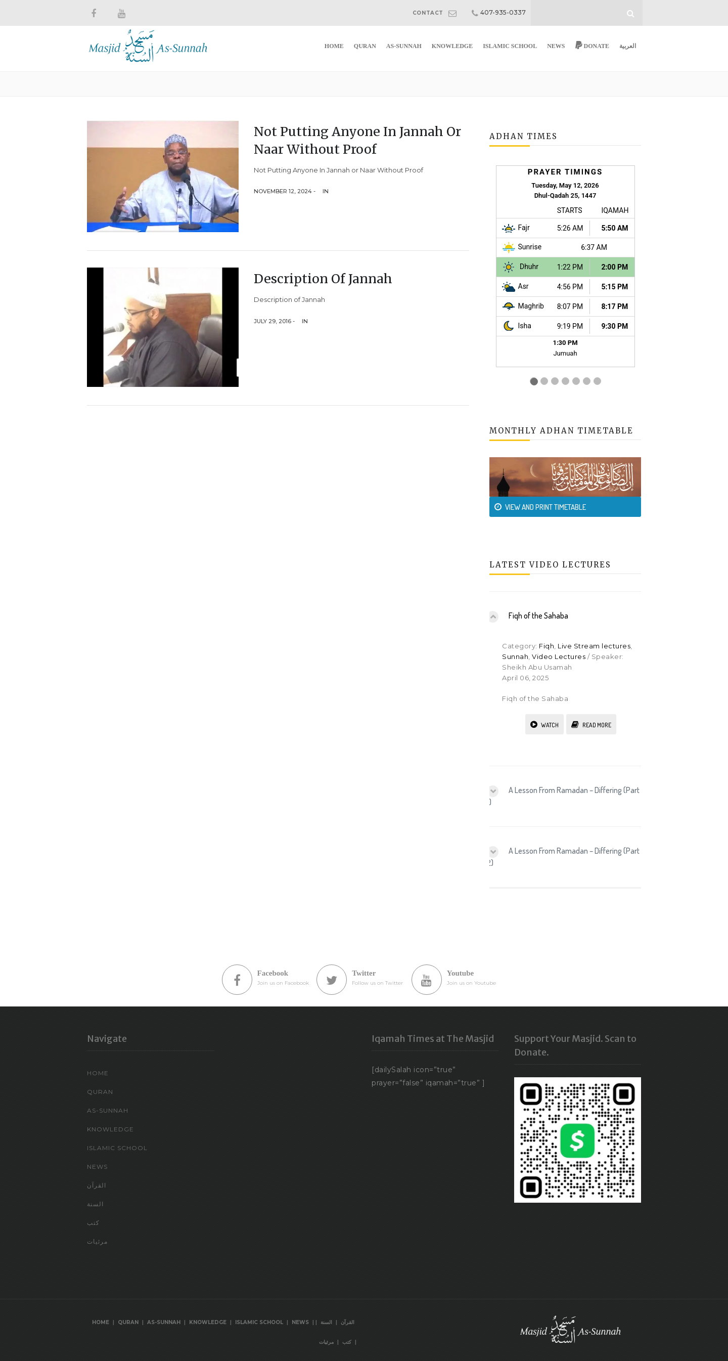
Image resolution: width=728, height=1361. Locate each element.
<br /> (565, 276)
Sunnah (515, 656)
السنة (95, 1204)
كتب (93, 1222)
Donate (592, 45)
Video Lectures (558, 656)
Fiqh (546, 646)
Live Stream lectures (594, 646)
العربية (627, 46)
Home (334, 46)
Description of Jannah (323, 279)
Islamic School (510, 46)
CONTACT (428, 13)
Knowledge (452, 46)
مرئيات (97, 1241)
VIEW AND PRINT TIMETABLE (540, 507)
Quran (365, 46)
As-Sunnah (404, 46)
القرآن (96, 1185)
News (556, 46)
